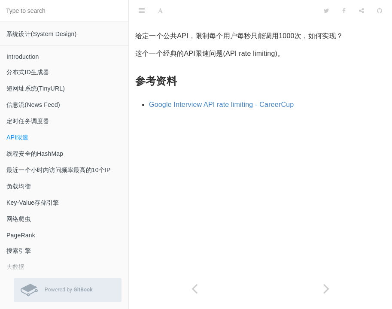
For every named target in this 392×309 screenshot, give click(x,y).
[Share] (361, 10)
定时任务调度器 (27, 121)
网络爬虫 (18, 218)
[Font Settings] (160, 10)
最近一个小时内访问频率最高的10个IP (58, 170)
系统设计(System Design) (41, 33)
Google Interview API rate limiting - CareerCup (221, 104)
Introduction (22, 56)
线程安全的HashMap (34, 153)
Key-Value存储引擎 (32, 202)
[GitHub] (380, 10)
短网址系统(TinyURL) (35, 88)
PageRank (20, 235)
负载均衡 (18, 186)
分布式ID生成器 (27, 72)
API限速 (17, 137)
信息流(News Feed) (33, 104)
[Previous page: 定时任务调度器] (195, 288)
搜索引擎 (18, 250)
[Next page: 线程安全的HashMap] (326, 288)
